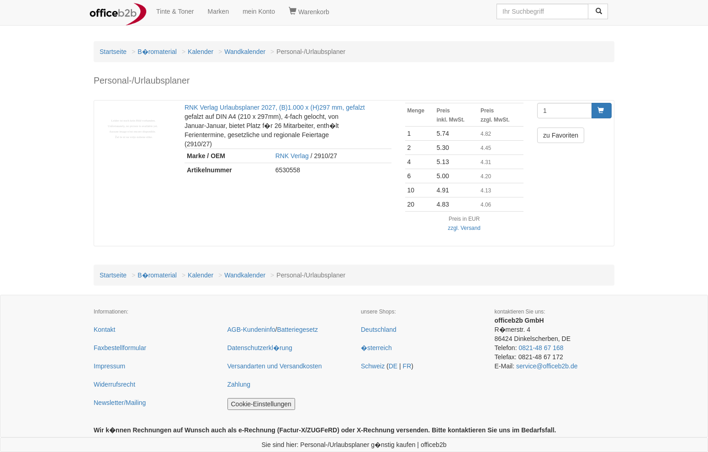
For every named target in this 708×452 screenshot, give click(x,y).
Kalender (200, 51)
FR (407, 366)
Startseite (113, 51)
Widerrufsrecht (114, 384)
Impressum (109, 366)
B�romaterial (157, 51)
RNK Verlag (292, 156)
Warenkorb (309, 11)
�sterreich (376, 347)
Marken (218, 11)
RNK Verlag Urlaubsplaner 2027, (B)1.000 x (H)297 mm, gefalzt (275, 107)
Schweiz (373, 366)
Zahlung (239, 384)
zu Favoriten (560, 135)
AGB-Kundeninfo (251, 329)
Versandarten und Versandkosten (274, 366)
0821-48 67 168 (540, 347)
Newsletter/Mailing (120, 402)
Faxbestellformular (120, 347)
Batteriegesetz (297, 329)
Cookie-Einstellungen (261, 404)
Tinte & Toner (175, 11)
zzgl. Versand (464, 228)
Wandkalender (244, 51)
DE (393, 366)
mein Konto (259, 11)
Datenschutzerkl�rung (259, 347)
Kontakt (104, 329)
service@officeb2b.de (547, 366)
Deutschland (378, 329)
